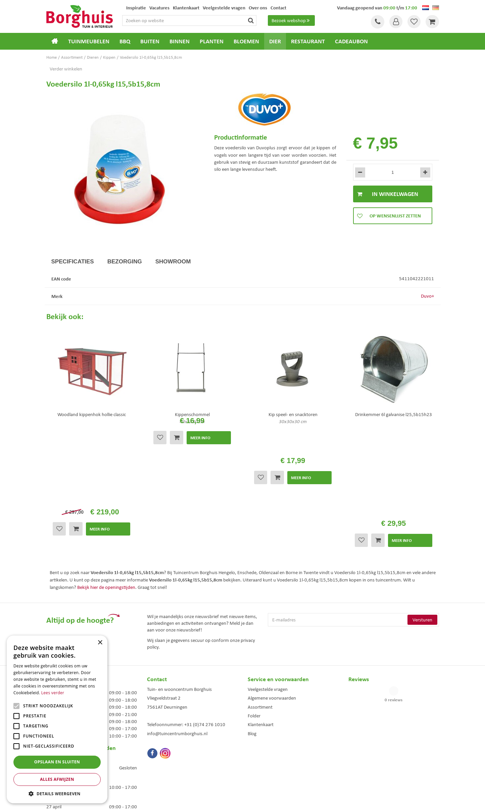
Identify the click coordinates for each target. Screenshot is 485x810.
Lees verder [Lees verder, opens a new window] (52, 693)
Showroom (173, 261)
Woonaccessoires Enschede (169, 765)
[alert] (57, 719)
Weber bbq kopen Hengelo (269, 758)
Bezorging (124, 261)
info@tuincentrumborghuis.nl (177, 643)
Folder (254, 625)
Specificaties (72, 261)
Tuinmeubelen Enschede (167, 758)
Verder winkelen (66, 68)
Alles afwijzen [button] (57, 779)
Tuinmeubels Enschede (165, 751)
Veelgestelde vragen (268, 599)
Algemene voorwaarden (272, 608)
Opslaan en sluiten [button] (57, 762)
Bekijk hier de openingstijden (106, 497)
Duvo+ (427, 296)
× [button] (99, 642)
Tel (377, 22)
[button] (57, 793)
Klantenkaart (261, 634)
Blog (252, 643)
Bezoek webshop (291, 20)
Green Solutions (244, 799)
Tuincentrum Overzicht (280, 799)
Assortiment (260, 617)
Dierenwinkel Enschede (267, 751)
